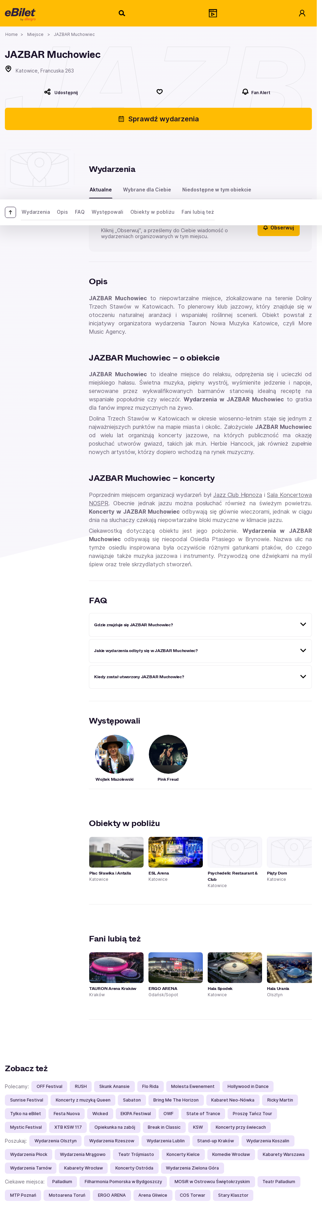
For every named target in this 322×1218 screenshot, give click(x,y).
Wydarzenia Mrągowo (83, 1154)
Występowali (107, 212)
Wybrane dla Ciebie (147, 189)
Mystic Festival (26, 1127)
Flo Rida (150, 1086)
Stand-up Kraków (215, 1140)
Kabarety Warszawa (284, 1154)
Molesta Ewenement (193, 1086)
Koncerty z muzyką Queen (83, 1100)
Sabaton (132, 1100)
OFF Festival (49, 1086)
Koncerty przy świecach (241, 1127)
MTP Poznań (23, 1195)
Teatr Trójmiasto (136, 1154)
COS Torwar (192, 1195)
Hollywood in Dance (248, 1086)
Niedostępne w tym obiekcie (216, 189)
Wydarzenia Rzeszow (111, 1140)
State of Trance (203, 1113)
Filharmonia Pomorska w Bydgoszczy (123, 1181)
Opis (62, 212)
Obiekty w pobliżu (152, 212)
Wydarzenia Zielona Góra (192, 1168)
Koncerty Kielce (183, 1154)
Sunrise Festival (26, 1100)
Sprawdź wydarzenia (158, 119)
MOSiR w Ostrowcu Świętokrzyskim (212, 1181)
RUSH (81, 1086)
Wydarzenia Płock (28, 1154)
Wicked (100, 1113)
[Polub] (159, 92)
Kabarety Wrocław (83, 1168)
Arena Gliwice (152, 1195)
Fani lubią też (198, 212)
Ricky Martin (280, 1100)
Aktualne (101, 189)
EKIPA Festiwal (136, 1113)
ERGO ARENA (112, 1195)
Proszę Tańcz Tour (252, 1113)
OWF (168, 1113)
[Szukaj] (122, 13)
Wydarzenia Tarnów (31, 1168)
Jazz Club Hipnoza (237, 494)
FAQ (80, 212)
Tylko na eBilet (25, 1113)
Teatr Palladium (278, 1181)
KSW (198, 1127)
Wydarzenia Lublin (166, 1140)
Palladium (62, 1181)
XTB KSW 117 (68, 1127)
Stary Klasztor (233, 1195)
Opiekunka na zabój (114, 1127)
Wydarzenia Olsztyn (55, 1140)
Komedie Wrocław (231, 1154)
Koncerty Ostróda (134, 1168)
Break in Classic (164, 1127)
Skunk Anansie (114, 1086)
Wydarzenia (36, 212)
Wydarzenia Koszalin (267, 1140)
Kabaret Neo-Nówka (232, 1100)
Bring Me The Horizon (176, 1100)
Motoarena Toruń (67, 1195)
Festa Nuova (67, 1113)
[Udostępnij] (61, 92)
